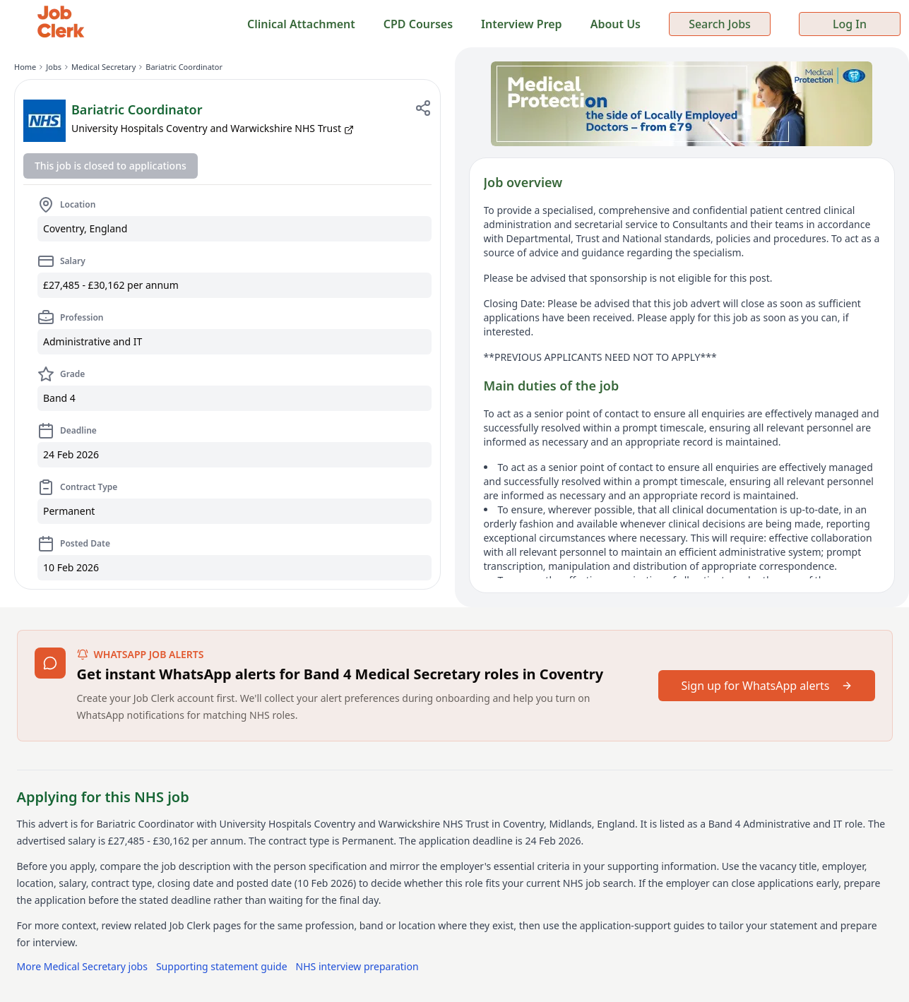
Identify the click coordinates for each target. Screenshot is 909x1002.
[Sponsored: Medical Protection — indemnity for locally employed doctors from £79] (682, 103)
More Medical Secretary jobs (82, 966)
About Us (615, 24)
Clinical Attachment (301, 24)
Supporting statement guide (221, 966)
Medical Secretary (103, 66)
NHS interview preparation (357, 966)
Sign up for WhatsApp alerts (766, 685)
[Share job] (423, 108)
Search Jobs (720, 24)
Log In (850, 24)
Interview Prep (521, 24)
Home (25, 66)
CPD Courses (418, 24)
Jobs (53, 66)
